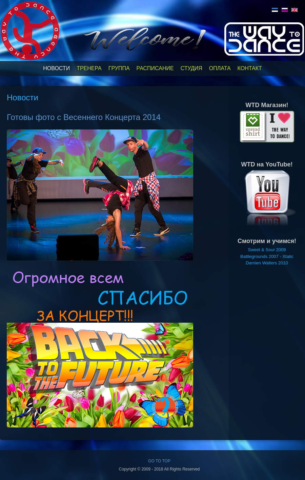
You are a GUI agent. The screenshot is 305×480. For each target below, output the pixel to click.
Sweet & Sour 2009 (267, 249)
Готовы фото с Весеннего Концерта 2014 (84, 117)
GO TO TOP (159, 461)
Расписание (155, 68)
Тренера (89, 68)
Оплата (220, 68)
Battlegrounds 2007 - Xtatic (266, 256)
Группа (119, 68)
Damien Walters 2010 (267, 262)
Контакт (250, 68)
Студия (191, 68)
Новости (56, 68)
